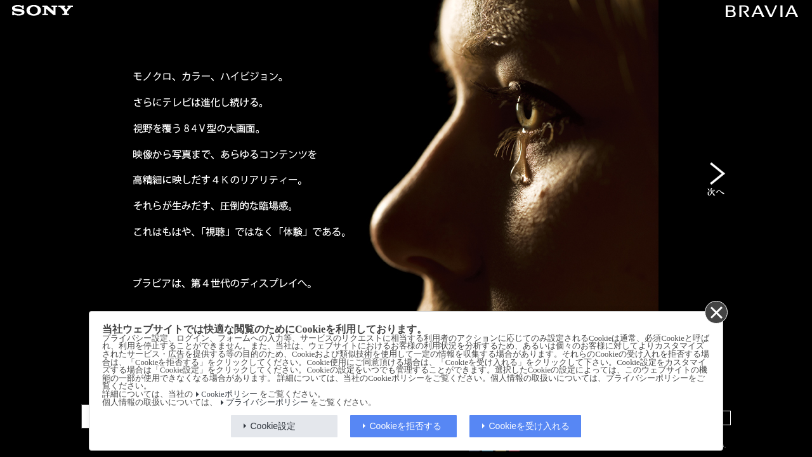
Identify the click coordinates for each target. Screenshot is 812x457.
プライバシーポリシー (267, 402)
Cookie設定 (273, 426)
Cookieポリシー (229, 394)
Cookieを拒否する (406, 426)
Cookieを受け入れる (529, 426)
